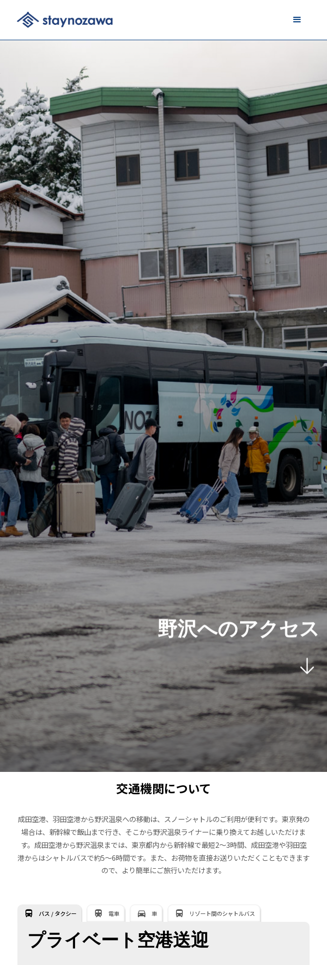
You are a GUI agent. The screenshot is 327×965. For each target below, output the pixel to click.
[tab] (49, 913)
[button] (297, 20)
